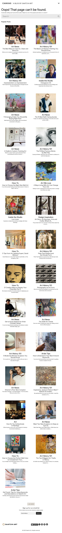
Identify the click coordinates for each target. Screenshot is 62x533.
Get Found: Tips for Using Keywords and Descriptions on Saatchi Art (15, 493)
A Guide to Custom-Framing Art (15, 151)
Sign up (39, 513)
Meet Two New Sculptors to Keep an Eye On (45, 425)
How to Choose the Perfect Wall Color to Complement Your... (15, 459)
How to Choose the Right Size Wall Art (15, 185)
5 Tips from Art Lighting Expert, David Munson (15, 254)
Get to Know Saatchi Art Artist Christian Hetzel (15, 322)
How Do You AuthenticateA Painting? (15, 425)
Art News (15, 46)
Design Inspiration (45, 217)
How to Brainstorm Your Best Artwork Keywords (46, 356)
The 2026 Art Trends (46, 322)
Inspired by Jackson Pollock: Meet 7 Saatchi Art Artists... (46, 390)
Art (15, 422)
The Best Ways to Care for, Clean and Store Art (15, 49)
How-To (15, 183)
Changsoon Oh (46, 83)
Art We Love (46, 183)
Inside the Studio (46, 81)
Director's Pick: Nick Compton (15, 390)
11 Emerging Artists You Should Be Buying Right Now (15, 118)
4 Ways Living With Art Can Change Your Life (46, 186)
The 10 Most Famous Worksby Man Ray (45, 152)
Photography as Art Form (46, 287)
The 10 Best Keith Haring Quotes (46, 117)
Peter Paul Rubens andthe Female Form (46, 254)
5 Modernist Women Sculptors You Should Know (15, 356)
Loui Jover (15, 219)
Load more (31, 504)
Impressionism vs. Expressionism (15, 83)
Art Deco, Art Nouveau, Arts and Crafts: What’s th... (46, 220)
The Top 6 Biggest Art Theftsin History (46, 459)
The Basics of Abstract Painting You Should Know (46, 49)
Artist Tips (46, 353)
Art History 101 (46, 46)
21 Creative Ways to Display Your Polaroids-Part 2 (15, 288)
